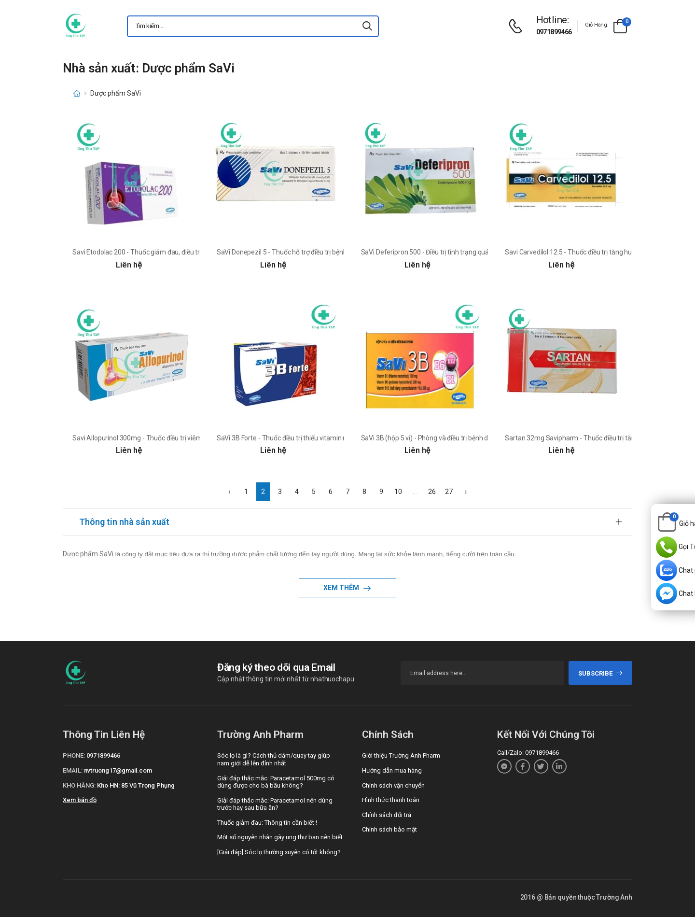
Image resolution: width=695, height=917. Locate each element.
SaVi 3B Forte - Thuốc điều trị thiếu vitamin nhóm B (291, 438)
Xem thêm (342, 588)
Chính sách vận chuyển (393, 785)
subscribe (600, 673)
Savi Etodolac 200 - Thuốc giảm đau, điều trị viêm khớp (152, 252)
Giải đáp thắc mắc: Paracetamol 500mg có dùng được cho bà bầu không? (275, 782)
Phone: (74, 755)
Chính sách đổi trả (386, 814)
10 (398, 491)
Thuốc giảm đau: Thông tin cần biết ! (267, 822)
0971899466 (554, 31)
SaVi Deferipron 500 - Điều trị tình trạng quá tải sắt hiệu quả (448, 252)
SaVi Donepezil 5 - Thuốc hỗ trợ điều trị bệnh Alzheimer (298, 252)
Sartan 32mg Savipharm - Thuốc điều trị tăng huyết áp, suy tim (597, 438)
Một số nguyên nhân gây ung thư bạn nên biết (280, 837)
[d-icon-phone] (518, 26)
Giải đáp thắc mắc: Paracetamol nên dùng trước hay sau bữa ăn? (275, 804)
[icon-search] (367, 26)
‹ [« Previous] (229, 491)
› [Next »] (466, 491)
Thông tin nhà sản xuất (124, 522)
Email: (73, 770)
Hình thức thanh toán (390, 800)
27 (449, 491)
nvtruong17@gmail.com (118, 770)
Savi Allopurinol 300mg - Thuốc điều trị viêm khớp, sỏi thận (158, 438)
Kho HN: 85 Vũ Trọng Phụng (136, 785)
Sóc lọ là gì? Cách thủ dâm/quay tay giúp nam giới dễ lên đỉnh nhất (273, 759)
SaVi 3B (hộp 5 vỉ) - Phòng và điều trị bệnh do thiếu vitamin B (449, 438)
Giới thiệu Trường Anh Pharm (401, 755)
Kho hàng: (79, 785)
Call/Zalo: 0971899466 (528, 752)
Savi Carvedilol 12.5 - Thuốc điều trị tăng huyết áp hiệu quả (590, 252)
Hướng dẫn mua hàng (392, 770)
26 (432, 491)
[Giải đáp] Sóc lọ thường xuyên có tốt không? (279, 852)
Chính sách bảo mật (389, 829)
